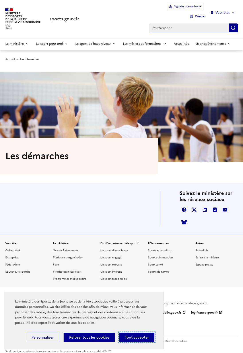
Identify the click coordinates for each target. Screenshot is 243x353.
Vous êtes (220, 9)
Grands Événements (65, 246)
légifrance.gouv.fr (204, 308)
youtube (225, 205)
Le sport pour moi (49, 37)
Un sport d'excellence (114, 246)
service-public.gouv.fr (165, 308)
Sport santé (155, 260)
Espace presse (204, 260)
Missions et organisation (68, 253)
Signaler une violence (168, 9)
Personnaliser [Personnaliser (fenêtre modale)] (42, 337)
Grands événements (211, 37)
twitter (194, 205)
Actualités (181, 37)
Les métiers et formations (142, 37)
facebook (184, 205)
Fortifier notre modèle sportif (119, 239)
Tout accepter (137, 337)
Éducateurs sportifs (17, 268)
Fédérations (12, 260)
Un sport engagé (110, 253)
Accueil (10, 53)
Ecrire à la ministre (207, 253)
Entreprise (11, 253)
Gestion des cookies (174, 337)
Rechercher (233, 21)
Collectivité (12, 246)
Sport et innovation (160, 253)
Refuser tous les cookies (89, 337)
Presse (199, 9)
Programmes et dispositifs (69, 275)
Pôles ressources (158, 239)
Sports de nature (158, 268)
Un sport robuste (111, 260)
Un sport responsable (114, 275)
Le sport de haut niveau (93, 37)
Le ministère (14, 37)
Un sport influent (111, 268)
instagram (214, 205)
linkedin (204, 205)
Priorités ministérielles (67, 268)
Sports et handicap (160, 246)
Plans (56, 260)
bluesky (184, 217)
